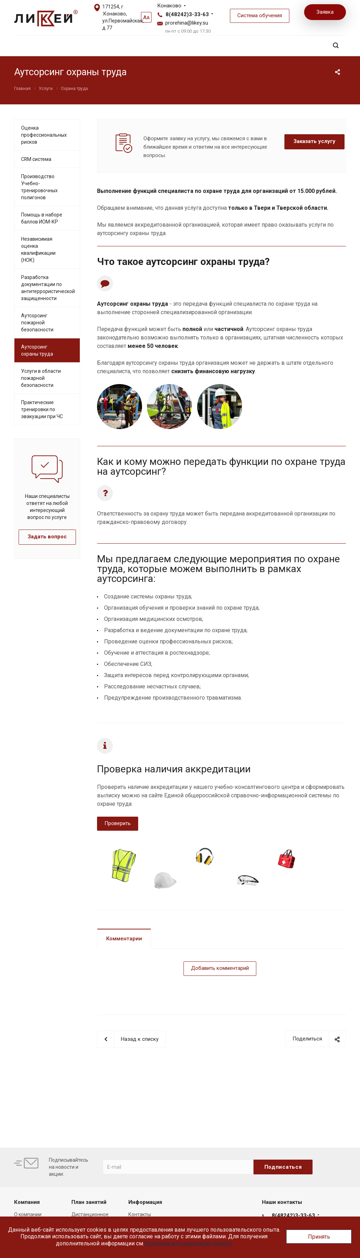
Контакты (139, 1214)
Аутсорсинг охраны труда (37, 350)
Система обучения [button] (259, 15)
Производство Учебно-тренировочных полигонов (39, 187)
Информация (145, 1202)
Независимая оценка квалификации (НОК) (38, 249)
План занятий (89, 1202)
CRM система (36, 159)
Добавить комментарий (220, 968)
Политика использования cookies (188, 1243)
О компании (27, 1214)
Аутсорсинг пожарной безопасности (37, 322)
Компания (27, 1202)
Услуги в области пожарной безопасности (41, 378)
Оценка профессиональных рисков (44, 135)
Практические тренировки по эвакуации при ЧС (42, 409)
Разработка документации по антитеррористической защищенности (48, 287)
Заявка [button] (325, 12)
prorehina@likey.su (186, 23)
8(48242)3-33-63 (187, 14)
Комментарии (124, 938)
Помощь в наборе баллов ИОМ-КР (41, 218)
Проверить (117, 823)
